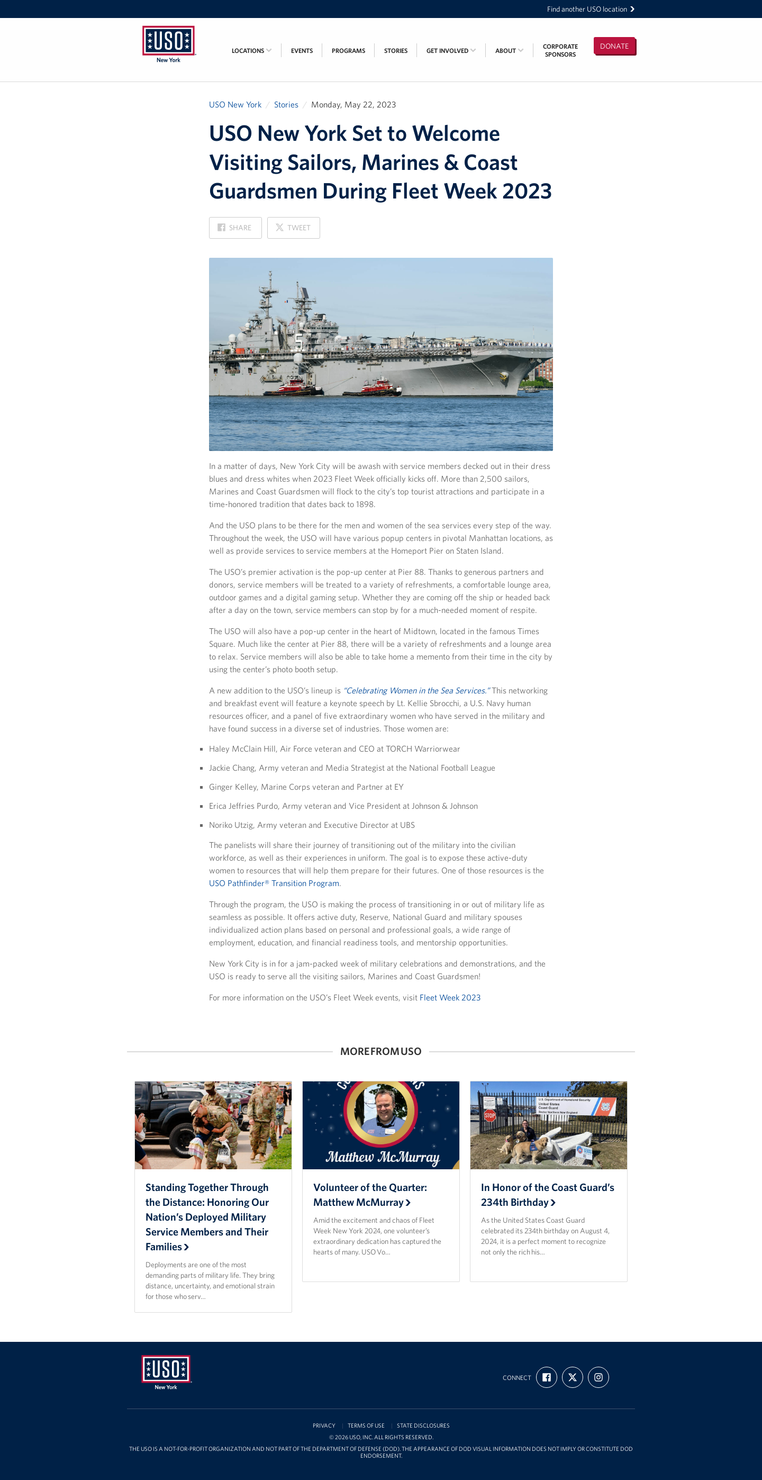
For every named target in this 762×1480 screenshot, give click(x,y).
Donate (614, 46)
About (509, 51)
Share (234, 230)
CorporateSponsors (560, 50)
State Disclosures (423, 1425)
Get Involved (451, 51)
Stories (395, 51)
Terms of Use (366, 1425)
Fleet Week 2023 (450, 997)
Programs (348, 51)
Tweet (293, 230)
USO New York (235, 104)
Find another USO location (591, 9)
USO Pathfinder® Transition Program (274, 883)
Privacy (324, 1425)
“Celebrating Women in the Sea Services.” (416, 690)
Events (302, 51)
